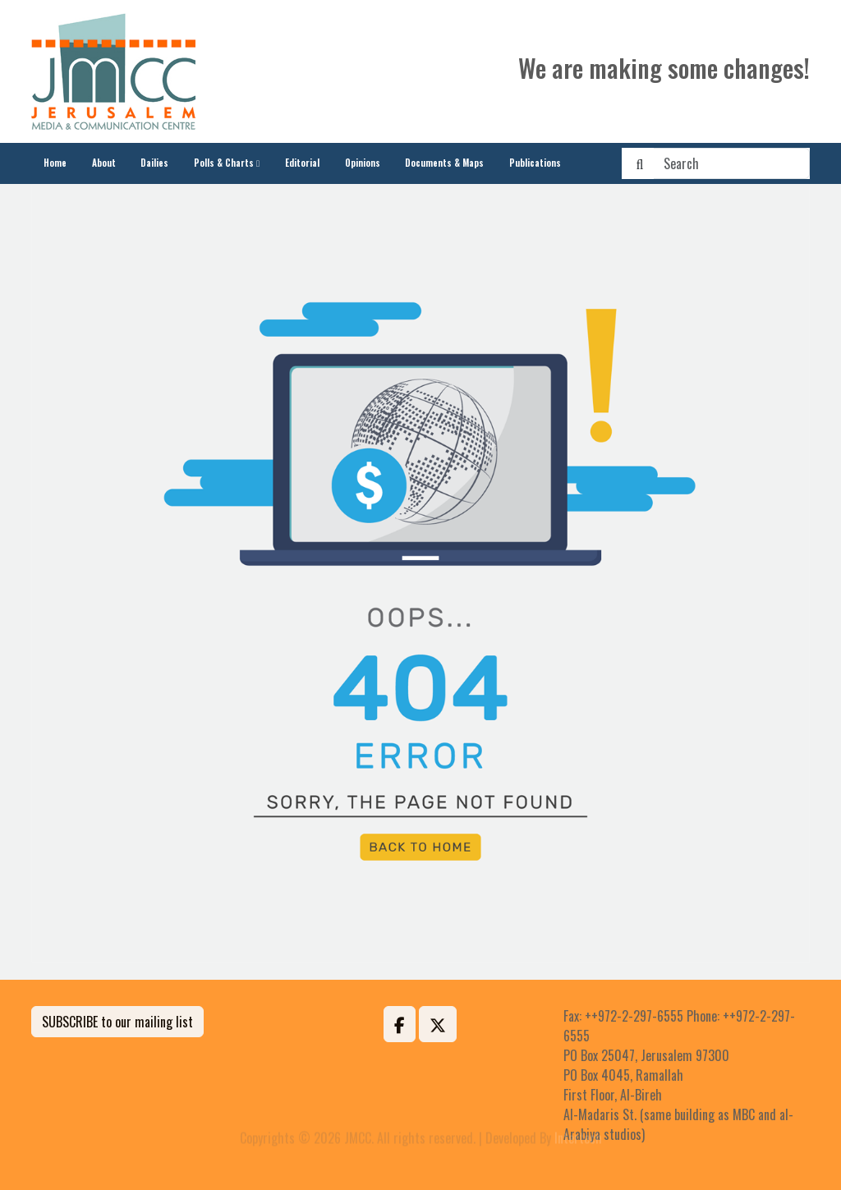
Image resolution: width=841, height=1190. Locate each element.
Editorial (302, 162)
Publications (535, 162)
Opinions (362, 162)
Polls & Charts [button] (224, 162)
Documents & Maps (444, 162)
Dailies (154, 162)
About (104, 162)
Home (55, 162)
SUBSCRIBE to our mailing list (117, 1021)
